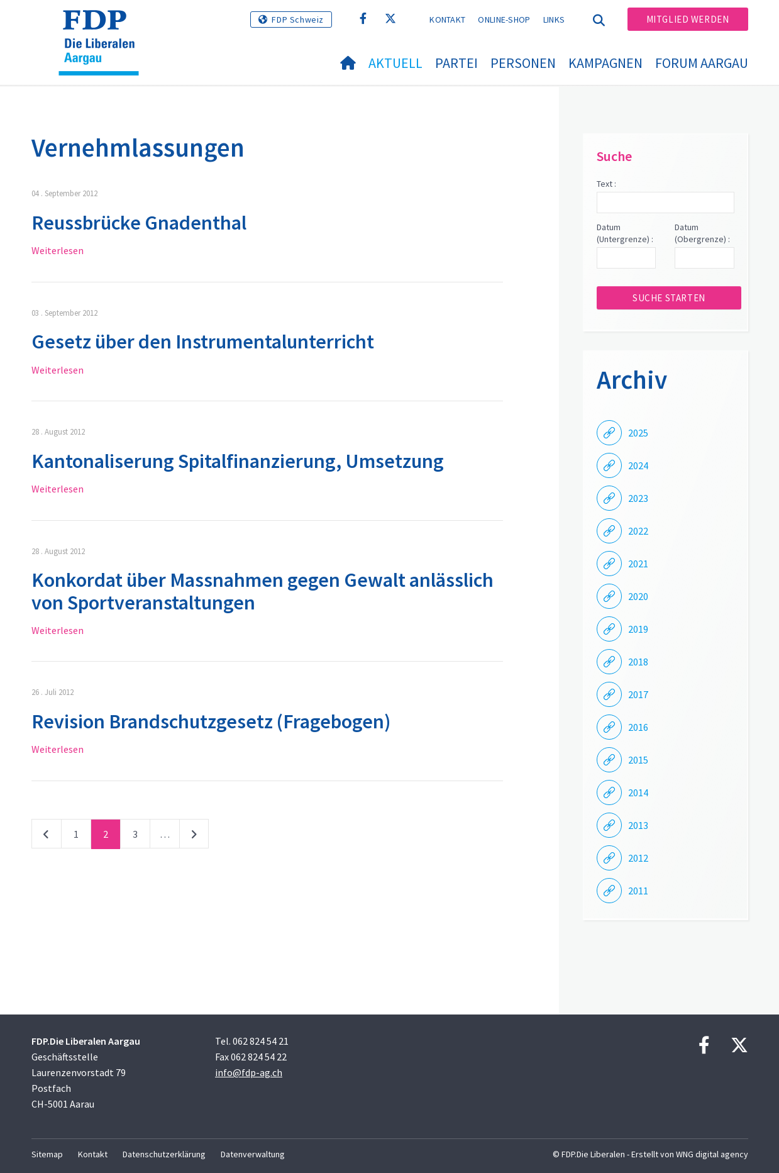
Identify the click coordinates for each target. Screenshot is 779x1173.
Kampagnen (605, 63)
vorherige (46, 836)
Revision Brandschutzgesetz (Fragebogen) (210, 721)
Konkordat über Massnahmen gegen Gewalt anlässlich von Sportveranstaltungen (262, 590)
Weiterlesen (57, 250)
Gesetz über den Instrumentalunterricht (202, 341)
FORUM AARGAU (701, 63)
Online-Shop (504, 19)
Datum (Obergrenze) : (702, 233)
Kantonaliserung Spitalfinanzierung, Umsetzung (237, 461)
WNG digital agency (712, 1154)
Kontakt (447, 19)
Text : (606, 183)
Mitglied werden (687, 19)
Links (554, 19)
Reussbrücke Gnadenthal (138, 222)
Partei (456, 63)
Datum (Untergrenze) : (625, 233)
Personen (523, 63)
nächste (194, 836)
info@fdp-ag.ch (248, 1072)
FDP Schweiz (298, 19)
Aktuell (395, 63)
